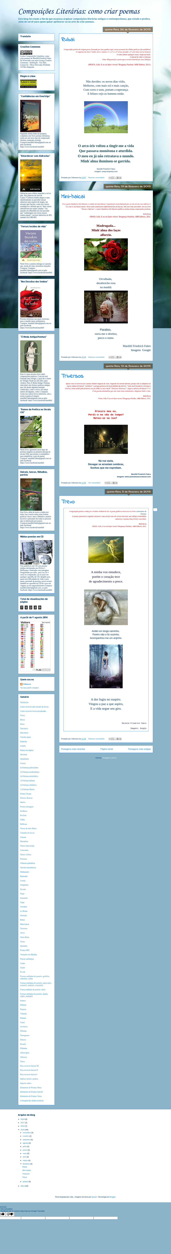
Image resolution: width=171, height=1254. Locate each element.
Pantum (23, 1018)
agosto (26, 1143)
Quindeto (23, 946)
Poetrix (23, 1001)
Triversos (72, 376)
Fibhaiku (23, 1048)
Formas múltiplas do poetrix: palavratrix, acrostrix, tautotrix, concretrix (36, 984)
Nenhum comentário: (96, 178)
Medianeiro (24, 872)
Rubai (67, 40)
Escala (22, 972)
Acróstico (24, 1027)
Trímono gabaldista (27, 863)
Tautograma (24, 1035)
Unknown (27, 684)
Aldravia (23, 1057)
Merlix (22, 802)
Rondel (23, 1044)
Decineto (23, 754)
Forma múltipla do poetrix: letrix (32, 990)
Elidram (23, 1005)
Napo (22, 894)
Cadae (22, 963)
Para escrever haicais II (29, 1070)
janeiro (26, 1182)
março (25, 1160)
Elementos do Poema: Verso (31, 1096)
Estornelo (24, 898)
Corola (22, 881)
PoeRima (23, 811)
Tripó (22, 902)
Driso (22, 724)
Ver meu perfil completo (29, 688)
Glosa (22, 942)
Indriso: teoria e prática (29, 1079)
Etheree (23, 1040)
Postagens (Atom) (109, 758)
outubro (26, 1136)
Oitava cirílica (25, 855)
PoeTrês (23, 815)
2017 (23, 1123)
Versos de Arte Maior (28, 828)
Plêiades (23, 1031)
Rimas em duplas (26, 750)
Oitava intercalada (27, 846)
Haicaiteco (24, 733)
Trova (22, 715)
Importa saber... (26, 1083)
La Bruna (23, 911)
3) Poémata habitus (27, 781)
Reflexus (23, 824)
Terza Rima (24, 937)
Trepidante (24, 885)
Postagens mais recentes (73, 749)
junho (25, 1150)
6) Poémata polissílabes (29, 768)
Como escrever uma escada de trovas (34, 707)
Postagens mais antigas (139, 749)
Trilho (22, 820)
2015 (23, 1130)
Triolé (22, 968)
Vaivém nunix (25, 737)
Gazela (23, 746)
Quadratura (24, 759)
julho (25, 1146)
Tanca (22, 1061)
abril (25, 1157)
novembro (27, 1133)
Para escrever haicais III (29, 1066)
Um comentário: (94, 483)
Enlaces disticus (26, 798)
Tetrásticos (24, 702)
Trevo (68, 502)
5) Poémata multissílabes (29, 772)
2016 (23, 1126)
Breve (22, 720)
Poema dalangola (26, 807)
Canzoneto (24, 850)
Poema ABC (25, 950)
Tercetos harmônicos (28, 868)
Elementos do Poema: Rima (31, 1088)
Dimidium (24, 841)
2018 (23, 1119)
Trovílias (23, 907)
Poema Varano (25, 794)
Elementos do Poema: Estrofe (31, 1092)
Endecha (23, 742)
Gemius (23, 837)
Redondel (24, 876)
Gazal (22, 1022)
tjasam (94, 1197)
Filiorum (23, 859)
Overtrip (23, 915)
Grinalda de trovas (27, 833)
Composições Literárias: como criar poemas (78, 11)
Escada (23, 889)
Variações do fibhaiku (28, 955)
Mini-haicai (73, 197)
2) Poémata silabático (28, 785)
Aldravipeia (24, 1053)
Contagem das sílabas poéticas (32, 1101)
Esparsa (23, 1009)
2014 (23, 1186)
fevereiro (26, 1164)
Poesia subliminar (27, 959)
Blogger (113, 1197)
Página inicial (106, 749)
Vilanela (23, 1014)
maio (25, 1153)
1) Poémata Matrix (27, 789)
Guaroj (23, 763)
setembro (27, 1140)
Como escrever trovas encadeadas (33, 711)
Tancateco (24, 729)
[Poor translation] (10, 1214)
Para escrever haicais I (28, 1074)
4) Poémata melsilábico (29, 776)
